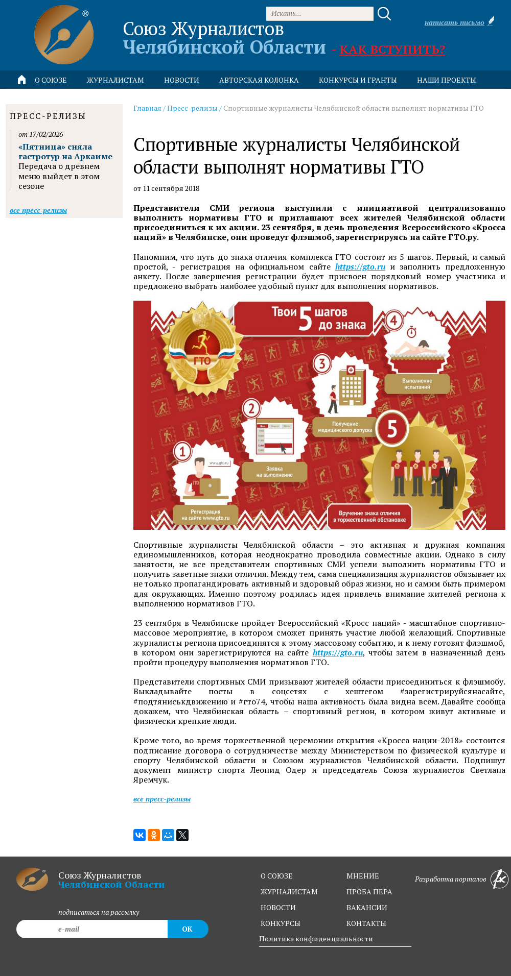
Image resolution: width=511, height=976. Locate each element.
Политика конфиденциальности (316, 938)
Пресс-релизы (192, 108)
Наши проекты (446, 80)
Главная (147, 108)
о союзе (277, 876)
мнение (362, 876)
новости (181, 80)
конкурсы (280, 923)
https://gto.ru (360, 267)
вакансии (366, 907)
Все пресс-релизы (162, 798)
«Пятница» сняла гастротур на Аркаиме (65, 151)
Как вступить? (392, 49)
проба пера (369, 891)
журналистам (289, 891)
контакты (366, 923)
